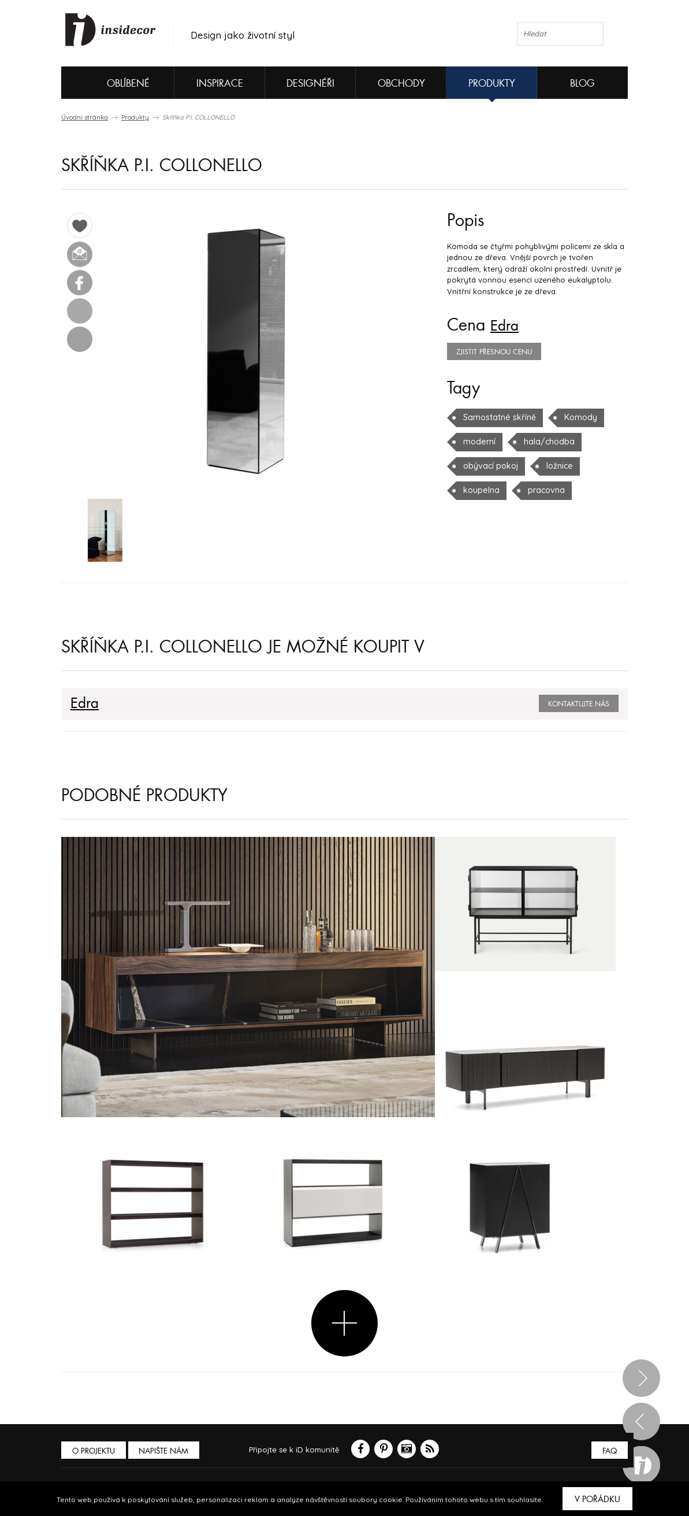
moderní (478, 441)
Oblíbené (109, 82)
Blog (582, 83)
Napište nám (167, 1453)
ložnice (556, 465)
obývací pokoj (489, 465)
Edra (506, 325)
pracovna (543, 490)
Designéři (310, 83)
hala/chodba (545, 441)
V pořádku (597, 1499)
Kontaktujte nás (578, 706)
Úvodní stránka (84, 117)
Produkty (491, 83)
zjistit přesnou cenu (494, 352)
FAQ (608, 1453)
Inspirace (219, 83)
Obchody (401, 83)
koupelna (480, 490)
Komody (573, 417)
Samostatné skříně (496, 417)
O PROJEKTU (94, 1453)
